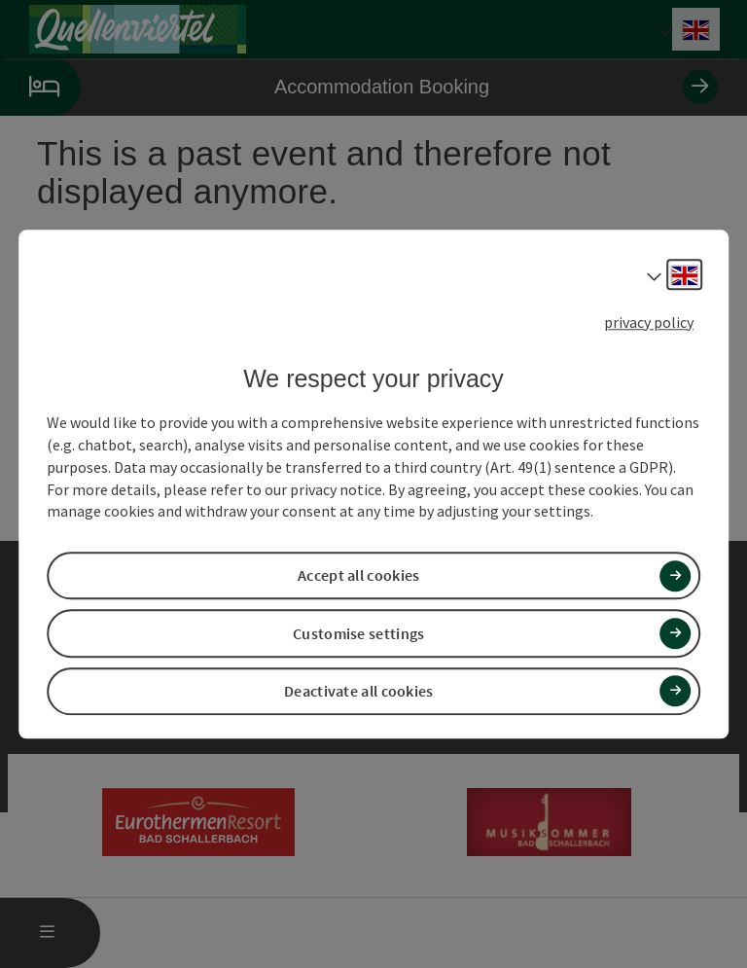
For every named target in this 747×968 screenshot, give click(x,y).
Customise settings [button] (358, 633)
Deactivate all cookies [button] (359, 690)
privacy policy (649, 322)
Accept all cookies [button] (358, 576)
